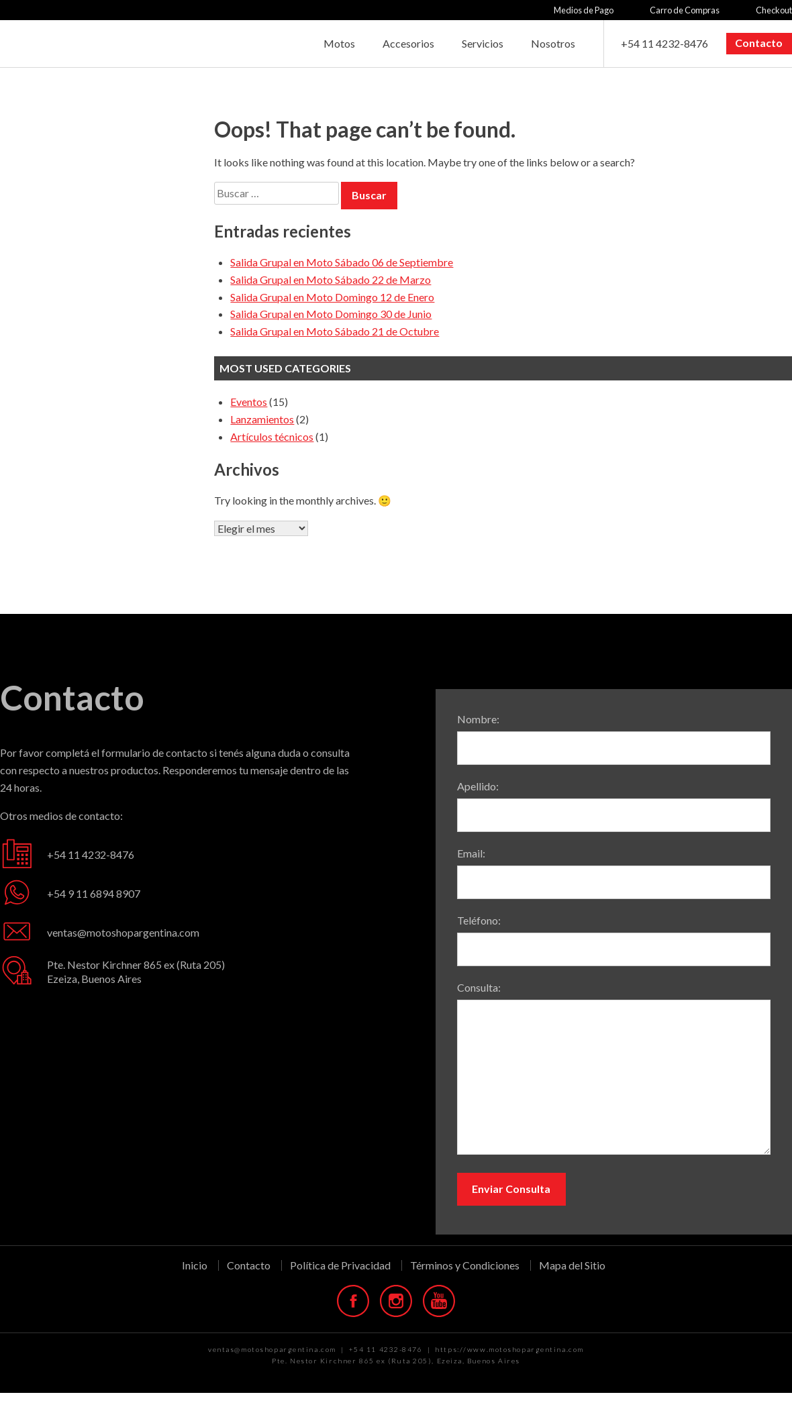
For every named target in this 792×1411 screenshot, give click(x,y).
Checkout (774, 10)
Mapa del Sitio (572, 1265)
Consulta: (479, 987)
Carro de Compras (685, 10)
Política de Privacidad (340, 1265)
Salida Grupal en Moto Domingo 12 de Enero (332, 297)
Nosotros (553, 43)
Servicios (482, 43)
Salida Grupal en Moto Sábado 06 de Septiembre (341, 262)
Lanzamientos (262, 419)
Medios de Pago (583, 10)
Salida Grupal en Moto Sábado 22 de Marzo (330, 279)
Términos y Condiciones (464, 1265)
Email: (471, 853)
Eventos (248, 401)
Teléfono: (479, 920)
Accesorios (408, 43)
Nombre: (478, 719)
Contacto (759, 42)
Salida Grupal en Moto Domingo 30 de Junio (331, 313)
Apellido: (478, 786)
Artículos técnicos (271, 436)
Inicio (194, 1265)
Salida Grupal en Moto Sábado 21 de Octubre (334, 331)
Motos (339, 43)
